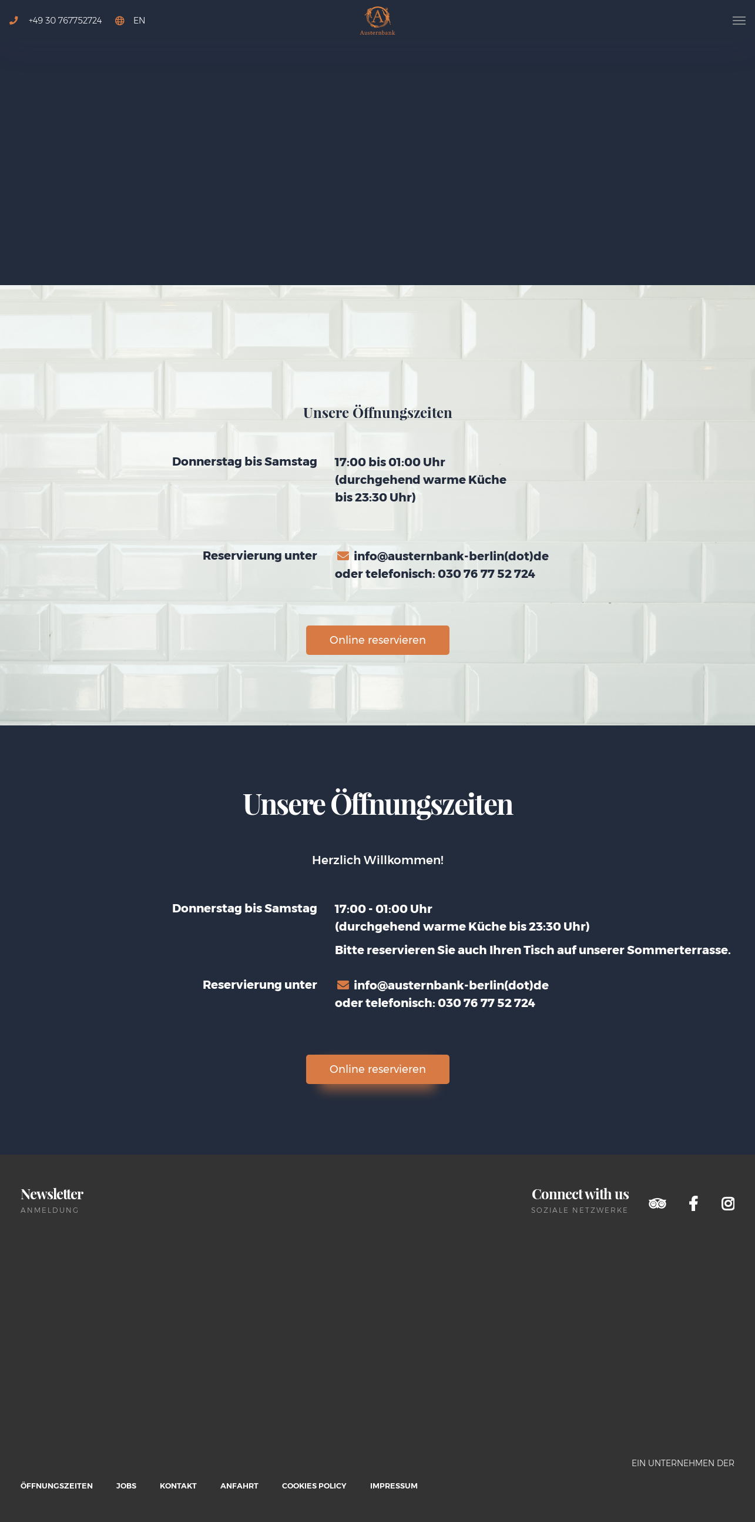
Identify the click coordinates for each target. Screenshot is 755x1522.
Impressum (394, 1485)
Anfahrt (239, 1485)
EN (139, 20)
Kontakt (178, 1485)
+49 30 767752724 (55, 20)
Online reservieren (378, 640)
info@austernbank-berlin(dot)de (451, 556)
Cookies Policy (314, 1485)
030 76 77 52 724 (486, 574)
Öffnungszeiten (57, 1485)
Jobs (126, 1485)
